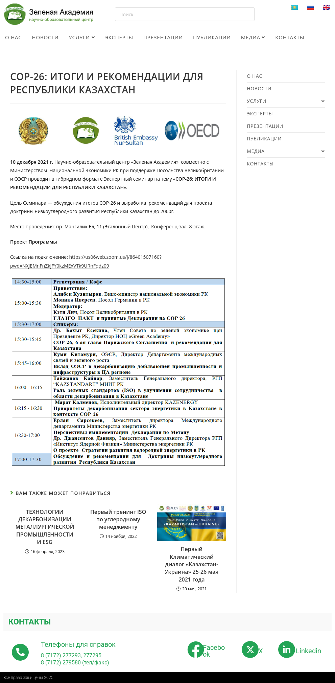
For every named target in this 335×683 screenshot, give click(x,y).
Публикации (212, 37)
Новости (45, 37)
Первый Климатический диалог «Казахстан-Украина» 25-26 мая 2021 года (191, 564)
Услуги (82, 37)
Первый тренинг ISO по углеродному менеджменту (118, 519)
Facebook (214, 650)
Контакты (289, 37)
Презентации (163, 37)
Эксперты (119, 37)
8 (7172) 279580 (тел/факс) (75, 662)
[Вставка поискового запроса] (185, 14)
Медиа (253, 37)
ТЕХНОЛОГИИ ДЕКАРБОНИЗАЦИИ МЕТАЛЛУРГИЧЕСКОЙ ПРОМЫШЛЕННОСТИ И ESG (44, 527)
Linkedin (308, 651)
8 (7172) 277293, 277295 (71, 655)
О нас (13, 37)
